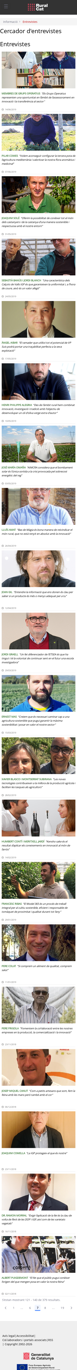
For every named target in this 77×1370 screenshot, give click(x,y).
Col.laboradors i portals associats (24, 1340)
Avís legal (8, 1336)
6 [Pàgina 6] (30, 1308)
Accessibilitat (25, 1336)
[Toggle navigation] (6, 6)
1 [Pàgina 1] (14, 1308)
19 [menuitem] (62, 1308)
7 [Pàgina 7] (37, 1308)
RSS (50, 1340)
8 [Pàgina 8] (45, 1308)
